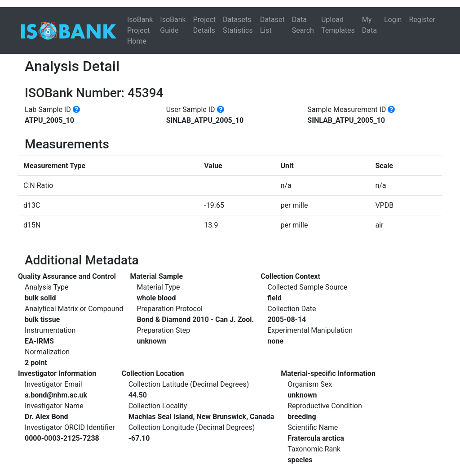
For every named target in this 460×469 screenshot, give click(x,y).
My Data (369, 25)
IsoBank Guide (173, 25)
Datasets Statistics (238, 25)
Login (393, 19)
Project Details (204, 25)
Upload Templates (338, 25)
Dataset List (272, 25)
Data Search (303, 25)
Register (422, 19)
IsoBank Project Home (140, 30)
